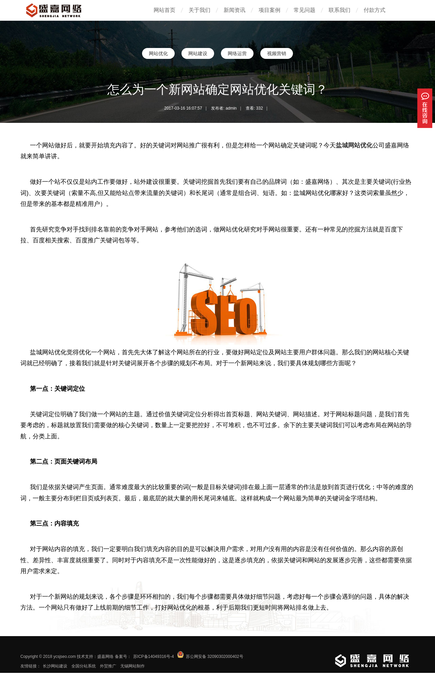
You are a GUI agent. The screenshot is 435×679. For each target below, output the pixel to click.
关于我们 (199, 10)
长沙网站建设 (55, 666)
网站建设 (197, 53)
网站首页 (164, 10)
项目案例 (269, 10)
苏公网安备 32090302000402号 (214, 656)
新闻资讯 (234, 10)
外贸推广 (108, 666)
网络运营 (237, 53)
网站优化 (158, 53)
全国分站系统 (83, 666)
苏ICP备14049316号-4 (153, 656)
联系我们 (339, 10)
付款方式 (374, 10)
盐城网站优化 (354, 145)
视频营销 (276, 53)
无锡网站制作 (132, 666)
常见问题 (304, 10)
